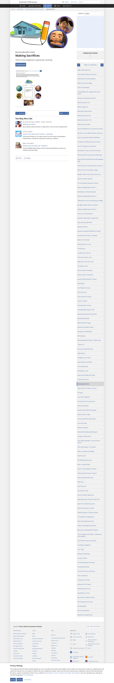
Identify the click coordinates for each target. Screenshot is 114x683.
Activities (53, 655)
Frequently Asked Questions (58, 638)
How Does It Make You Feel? (86, 375)
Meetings (53, 648)
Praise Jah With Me (83, 567)
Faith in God (16, 653)
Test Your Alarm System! (85, 179)
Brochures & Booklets (37, 638)
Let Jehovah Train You (84, 253)
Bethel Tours (54, 645)
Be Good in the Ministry (85, 331)
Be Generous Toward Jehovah (87, 192)
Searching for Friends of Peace (87, 388)
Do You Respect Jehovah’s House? (88, 183)
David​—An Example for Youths (87, 469)
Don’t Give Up (82, 486)
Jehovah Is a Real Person (85, 615)
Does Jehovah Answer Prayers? (87, 473)
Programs (34, 651)
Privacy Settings (28, 675)
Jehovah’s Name (82, 227)
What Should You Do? (84, 116)
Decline (19, 680)
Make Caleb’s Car (83, 107)
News (52, 630)
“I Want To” (81, 345)
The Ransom (81, 248)
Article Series (20, 9)
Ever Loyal (81, 549)
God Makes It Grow (84, 593)
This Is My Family (83, 366)
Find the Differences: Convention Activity (90, 129)
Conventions (54, 653)
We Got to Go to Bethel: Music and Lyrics (90, 133)
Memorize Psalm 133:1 (85, 120)
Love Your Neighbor (84, 397)
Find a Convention (76, 637)
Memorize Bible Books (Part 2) (87, 196)
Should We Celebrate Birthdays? (87, 432)
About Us (53, 635)
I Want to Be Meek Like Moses (87, 525)
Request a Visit (54, 640)
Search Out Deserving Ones (86, 504)
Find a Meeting (90, 634)
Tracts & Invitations (37, 641)
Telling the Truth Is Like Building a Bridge (90, 200)
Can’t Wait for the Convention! (87, 541)
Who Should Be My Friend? (86, 521)
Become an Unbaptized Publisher (88, 530)
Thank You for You (83, 379)
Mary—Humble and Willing (86, 451)
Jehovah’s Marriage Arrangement (88, 218)
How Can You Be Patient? (85, 214)
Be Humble (81, 283)
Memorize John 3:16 (84, 102)
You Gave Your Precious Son (86, 401)
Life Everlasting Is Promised (86, 562)
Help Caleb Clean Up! (84, 70)
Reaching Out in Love (84, 244)
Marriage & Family (17, 646)
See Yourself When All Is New (86, 419)
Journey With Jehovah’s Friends (87, 279)
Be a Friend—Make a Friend (86, 597)
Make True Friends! (83, 240)
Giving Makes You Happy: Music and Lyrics (89, 93)
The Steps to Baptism (84, 545)
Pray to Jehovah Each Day (85, 477)
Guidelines (34, 656)
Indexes (34, 653)
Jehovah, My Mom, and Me (86, 508)
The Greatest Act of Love (85, 602)
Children (15, 651)
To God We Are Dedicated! (86, 517)
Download (20, 64)
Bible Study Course (18, 638)
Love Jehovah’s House (84, 305)
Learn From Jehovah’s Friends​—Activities (38, 134)
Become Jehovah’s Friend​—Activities (35, 9)
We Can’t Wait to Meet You (86, 495)
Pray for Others (82, 301)
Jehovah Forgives (83, 427)
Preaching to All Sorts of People (87, 235)
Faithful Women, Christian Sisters (88, 512)
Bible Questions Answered (19, 633)
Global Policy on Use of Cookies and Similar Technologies (62, 673)
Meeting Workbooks (37, 648)
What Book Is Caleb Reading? (87, 79)
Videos (34, 661)
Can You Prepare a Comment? (87, 146)
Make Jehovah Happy (84, 323)
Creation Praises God (84, 436)
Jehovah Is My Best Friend (85, 327)
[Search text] (90, 2)
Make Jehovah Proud (84, 589)
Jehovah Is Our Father (84, 584)
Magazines (35, 646)
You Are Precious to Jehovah (86, 571)
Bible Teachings (17, 630)
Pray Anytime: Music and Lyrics (87, 74)
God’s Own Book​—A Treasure (87, 447)
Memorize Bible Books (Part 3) (87, 209)
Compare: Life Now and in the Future (89, 142)
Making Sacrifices (29, 124)
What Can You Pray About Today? (88, 170)
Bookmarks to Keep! (84, 124)
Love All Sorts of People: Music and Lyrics (90, 166)
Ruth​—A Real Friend (84, 464)
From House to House (84, 297)
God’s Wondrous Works (85, 362)
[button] (35, 6)
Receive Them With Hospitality (87, 410)
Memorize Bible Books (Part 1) (87, 187)
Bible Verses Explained (18, 636)
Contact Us (54, 643)
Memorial (53, 650)
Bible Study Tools (17, 641)
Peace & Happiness (18, 643)
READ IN (80, 13)
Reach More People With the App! (90, 160)
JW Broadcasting (36, 658)
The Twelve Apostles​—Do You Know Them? (89, 442)
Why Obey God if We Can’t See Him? (89, 499)
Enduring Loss (82, 292)
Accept (13, 680)
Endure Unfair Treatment (85, 275)
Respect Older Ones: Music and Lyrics (89, 174)
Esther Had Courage (84, 414)
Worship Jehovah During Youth (87, 314)
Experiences (54, 658)
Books (33, 636)
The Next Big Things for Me (86, 310)
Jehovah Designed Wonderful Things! (89, 231)
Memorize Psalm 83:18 (85, 111)
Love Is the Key (82, 423)
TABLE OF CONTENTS (90, 65)
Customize (27, 680)
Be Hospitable (82, 606)
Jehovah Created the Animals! (87, 98)
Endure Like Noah (83, 406)
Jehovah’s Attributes (84, 554)
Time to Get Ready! (83, 87)
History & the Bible (18, 658)
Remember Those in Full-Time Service (89, 150)
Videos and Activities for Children (35, 146)
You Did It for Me (83, 491)
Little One (81, 482)
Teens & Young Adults (18, 648)
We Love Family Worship (85, 349)
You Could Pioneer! (83, 610)
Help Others (81, 353)
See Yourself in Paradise (85, 270)
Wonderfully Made (83, 318)
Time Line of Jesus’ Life (84, 257)
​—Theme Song (89, 340)
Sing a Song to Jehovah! (85, 222)
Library (13, 9)
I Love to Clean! (82, 558)
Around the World (55, 660)
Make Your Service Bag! (85, 83)
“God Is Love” (82, 456)
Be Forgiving (81, 336)
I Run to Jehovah (83, 575)
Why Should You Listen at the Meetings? (90, 155)
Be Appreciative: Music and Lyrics (88, 205)
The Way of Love (83, 266)
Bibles (33, 633)
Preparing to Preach (84, 580)
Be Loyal (80, 393)
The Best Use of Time (84, 358)
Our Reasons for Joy (84, 288)
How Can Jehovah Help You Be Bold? (89, 137)
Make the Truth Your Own (86, 262)
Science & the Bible (18, 656)
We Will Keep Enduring (85, 460)
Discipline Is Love (83, 371)
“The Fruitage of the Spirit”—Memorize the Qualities (90, 535)
